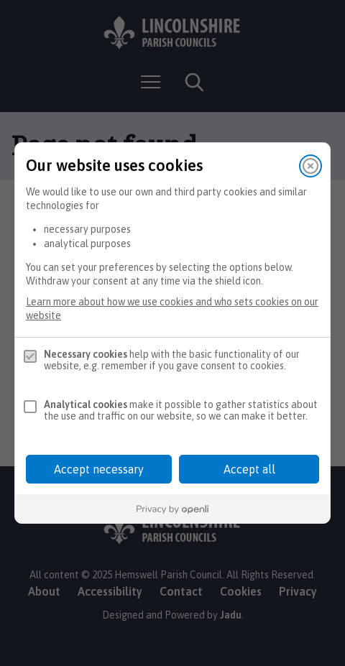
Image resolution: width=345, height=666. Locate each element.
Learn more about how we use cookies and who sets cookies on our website (172, 308)
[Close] (310, 166)
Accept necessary (99, 469)
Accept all (249, 469)
